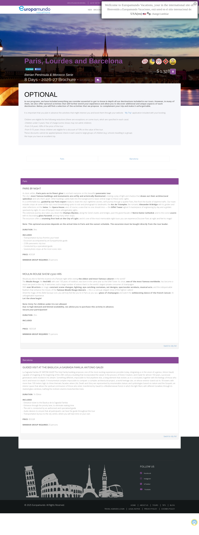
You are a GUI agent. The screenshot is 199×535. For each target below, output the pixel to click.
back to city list (169, 361)
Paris (62, 159)
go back (29, 69)
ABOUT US (144, 527)
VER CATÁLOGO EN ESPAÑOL (70, 3)
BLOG (172, 527)
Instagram (146, 501)
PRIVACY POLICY (149, 531)
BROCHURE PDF (98, 10)
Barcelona (134, 159)
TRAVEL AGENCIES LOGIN (112, 531)
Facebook (145, 495)
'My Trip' (123, 113)
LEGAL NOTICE (132, 531)
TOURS (156, 527)
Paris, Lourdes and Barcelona (73, 61)
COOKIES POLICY (167, 531)
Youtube (145, 511)
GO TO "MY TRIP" (91, 3)
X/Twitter (145, 506)
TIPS (164, 527)
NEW (87, 10)
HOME (134, 527)
